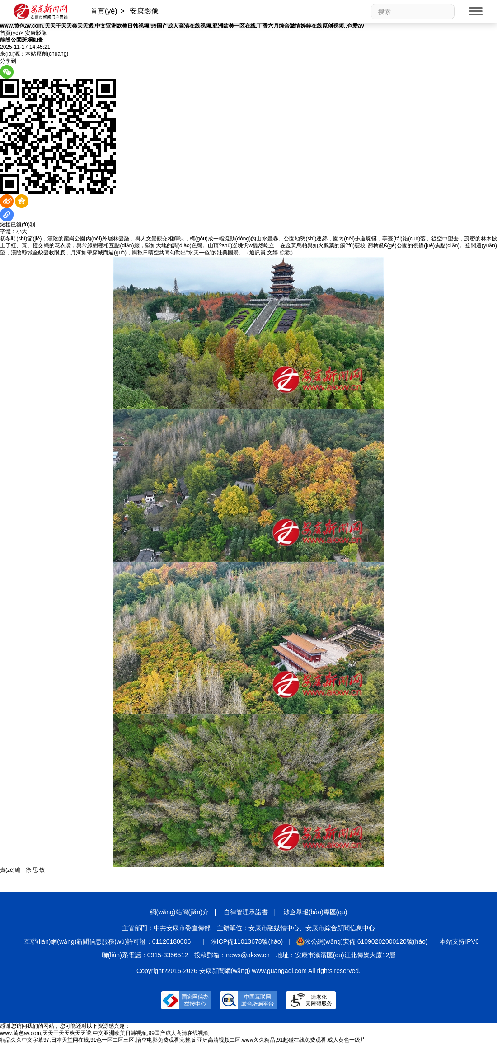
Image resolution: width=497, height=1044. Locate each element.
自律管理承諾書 (246, 912)
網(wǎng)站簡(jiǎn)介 (179, 912)
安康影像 (144, 11)
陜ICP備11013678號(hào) (247, 941)
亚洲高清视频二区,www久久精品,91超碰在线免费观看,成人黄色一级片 (281, 1040)
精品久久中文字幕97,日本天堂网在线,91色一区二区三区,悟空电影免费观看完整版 (98, 1040)
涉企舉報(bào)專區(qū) (315, 912)
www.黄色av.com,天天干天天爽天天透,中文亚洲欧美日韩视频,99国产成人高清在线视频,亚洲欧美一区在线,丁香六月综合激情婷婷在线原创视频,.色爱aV (182, 26)
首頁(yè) (103, 11)
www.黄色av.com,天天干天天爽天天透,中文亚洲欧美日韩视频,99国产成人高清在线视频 (104, 1033)
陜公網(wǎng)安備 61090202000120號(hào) (362, 941)
